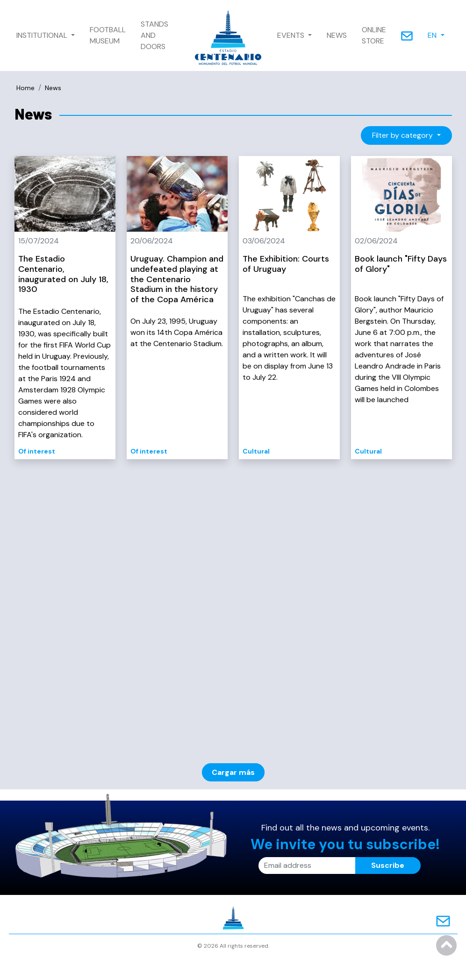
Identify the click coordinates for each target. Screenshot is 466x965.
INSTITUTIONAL (42, 35)
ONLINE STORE (374, 35)
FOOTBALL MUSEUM (108, 35)
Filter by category (403, 135)
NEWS (337, 35)
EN (433, 35)
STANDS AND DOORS (154, 35)
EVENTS (291, 35)
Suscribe (387, 865)
